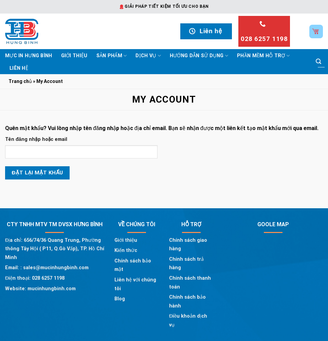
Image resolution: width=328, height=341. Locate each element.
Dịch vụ (148, 55)
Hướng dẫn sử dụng (199, 55)
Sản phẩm (111, 55)
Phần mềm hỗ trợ (263, 55)
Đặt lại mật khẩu (37, 173)
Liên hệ (19, 68)
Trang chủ (20, 81)
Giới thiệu (74, 56)
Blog (119, 299)
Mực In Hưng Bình (28, 56)
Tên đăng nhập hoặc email (36, 139)
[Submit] (318, 61)
